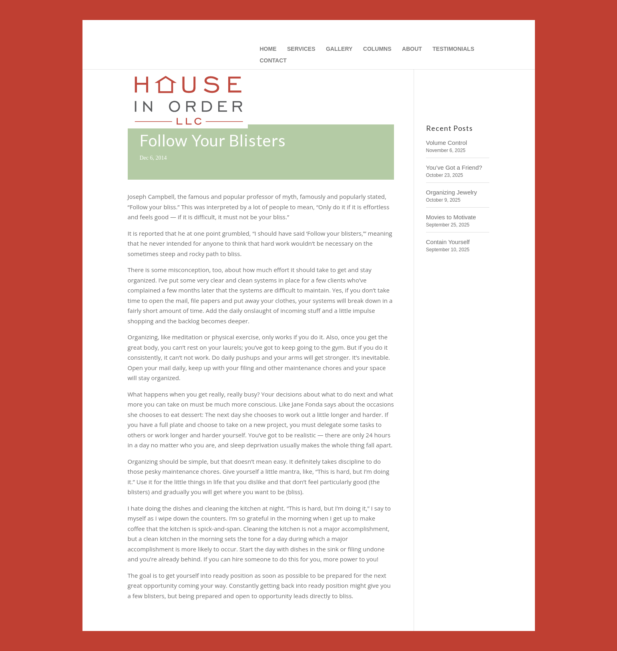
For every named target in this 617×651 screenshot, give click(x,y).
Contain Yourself (448, 241)
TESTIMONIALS (453, 49)
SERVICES (301, 49)
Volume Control (446, 142)
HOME (268, 49)
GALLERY (339, 49)
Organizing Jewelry (451, 192)
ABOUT (412, 49)
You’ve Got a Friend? (454, 167)
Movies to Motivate (451, 217)
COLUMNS (377, 49)
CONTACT (273, 61)
